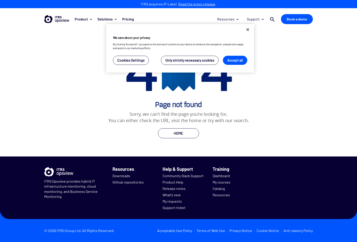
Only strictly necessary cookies (189, 60)
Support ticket (174, 207)
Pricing (128, 19)
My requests (172, 201)
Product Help (173, 182)
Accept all (235, 60)
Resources (228, 19)
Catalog (219, 188)
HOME (178, 133)
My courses (221, 182)
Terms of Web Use (210, 230)
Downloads (121, 176)
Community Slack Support (183, 176)
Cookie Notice (268, 230)
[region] (180, 48)
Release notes (174, 188)
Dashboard (221, 176)
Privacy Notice (241, 230)
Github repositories (128, 182)
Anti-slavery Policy (298, 230)
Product (83, 19)
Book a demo (297, 19)
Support (255, 19)
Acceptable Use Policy (174, 230)
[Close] (248, 30)
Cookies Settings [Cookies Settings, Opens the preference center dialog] (131, 60)
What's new (172, 195)
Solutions (107, 19)
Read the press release (196, 4)
